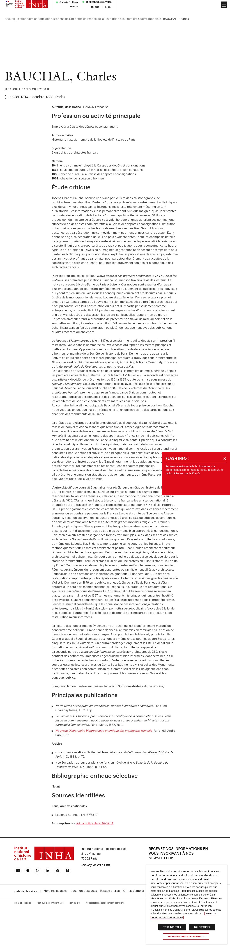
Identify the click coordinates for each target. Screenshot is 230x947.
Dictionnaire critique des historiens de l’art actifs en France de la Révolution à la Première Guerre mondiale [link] (89, 11)
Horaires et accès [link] (55, 890)
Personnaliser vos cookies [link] (185, 936)
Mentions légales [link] (22, 903)
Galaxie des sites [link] (25, 891)
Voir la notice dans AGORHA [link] (95, 827)
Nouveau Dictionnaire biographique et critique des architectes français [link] (103, 734)
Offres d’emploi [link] (133, 890)
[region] (115, 11)
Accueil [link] (10, 11)
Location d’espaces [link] (84, 890)
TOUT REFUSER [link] (202, 927)
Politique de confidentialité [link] (50, 903)
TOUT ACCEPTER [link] (172, 927)
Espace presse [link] (110, 890)
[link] (44, 859)
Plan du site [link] (74, 903)
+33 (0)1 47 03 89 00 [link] (95, 865)
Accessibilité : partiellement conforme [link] (105, 903)
